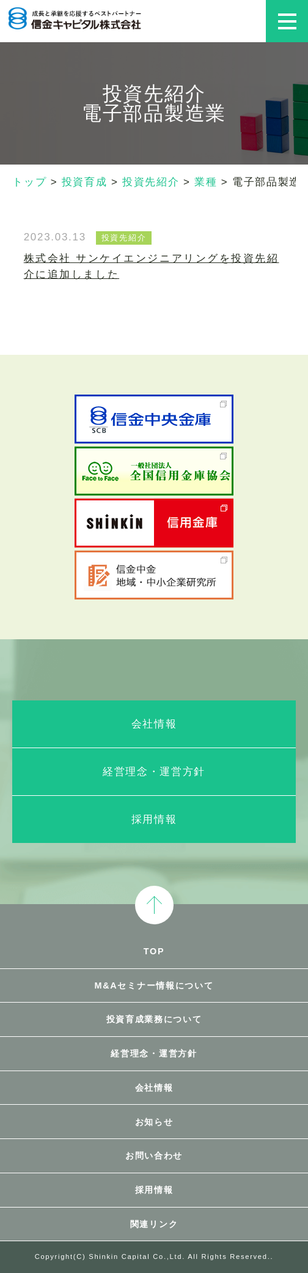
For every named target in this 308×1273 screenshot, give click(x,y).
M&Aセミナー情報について (154, 985)
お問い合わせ (154, 1155)
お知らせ (154, 1122)
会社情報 (154, 724)
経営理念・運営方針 (154, 772)
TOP (154, 951)
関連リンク (154, 1224)
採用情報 (154, 819)
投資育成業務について (154, 1019)
